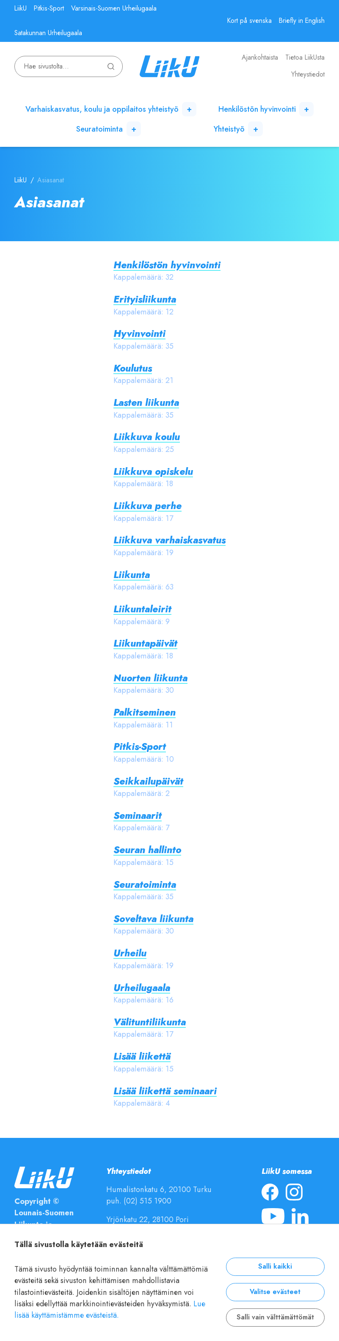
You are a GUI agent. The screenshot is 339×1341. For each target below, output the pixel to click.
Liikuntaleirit (142, 609)
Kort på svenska (249, 20)
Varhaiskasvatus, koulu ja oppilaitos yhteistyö (102, 109)
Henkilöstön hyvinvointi (257, 109)
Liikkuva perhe (147, 505)
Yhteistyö (229, 129)
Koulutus (132, 368)
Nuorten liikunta (150, 678)
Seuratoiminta (99, 129)
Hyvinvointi (139, 333)
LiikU (20, 8)
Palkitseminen (144, 712)
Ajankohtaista (260, 57)
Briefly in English (302, 20)
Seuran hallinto (147, 849)
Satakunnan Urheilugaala (48, 33)
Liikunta (131, 574)
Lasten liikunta (146, 402)
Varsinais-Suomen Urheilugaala (114, 8)
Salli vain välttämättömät (275, 1317)
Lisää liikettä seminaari (165, 1091)
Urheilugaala (141, 987)
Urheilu (129, 953)
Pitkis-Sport (49, 8)
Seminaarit (137, 815)
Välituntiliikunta (149, 1022)
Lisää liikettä (142, 1056)
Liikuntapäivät (145, 643)
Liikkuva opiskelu (153, 471)
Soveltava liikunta (153, 918)
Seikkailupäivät (148, 781)
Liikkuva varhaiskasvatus (169, 540)
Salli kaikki (275, 1266)
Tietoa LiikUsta (305, 57)
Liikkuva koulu (146, 436)
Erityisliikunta (144, 299)
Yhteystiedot (308, 74)
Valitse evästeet (275, 1292)
